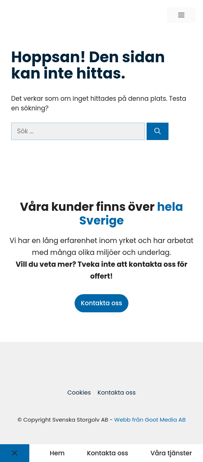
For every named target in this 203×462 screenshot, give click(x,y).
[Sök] (157, 131)
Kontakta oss (101, 303)
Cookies (79, 392)
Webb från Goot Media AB (150, 419)
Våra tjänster (171, 453)
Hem (57, 453)
